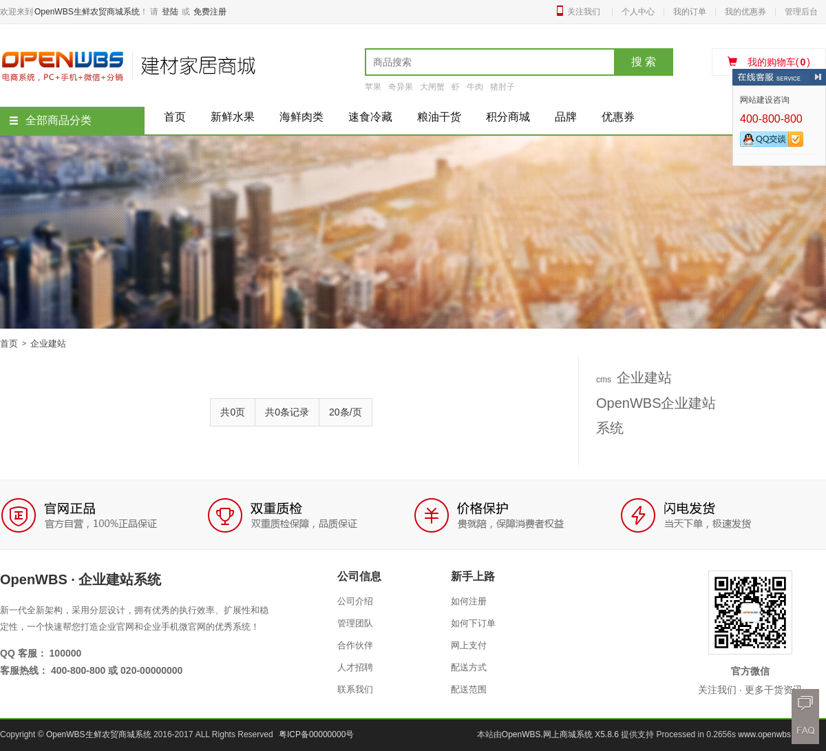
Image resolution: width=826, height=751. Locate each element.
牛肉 (475, 87)
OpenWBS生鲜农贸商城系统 (87, 12)
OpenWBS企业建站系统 (656, 415)
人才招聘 (355, 667)
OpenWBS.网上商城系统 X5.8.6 (561, 734)
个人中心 (638, 12)
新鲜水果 (233, 117)
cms (603, 379)
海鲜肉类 (301, 117)
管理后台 (801, 12)
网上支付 (469, 645)
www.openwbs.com (773, 734)
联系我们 (355, 689)
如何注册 (469, 601)
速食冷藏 (370, 117)
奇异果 (400, 87)
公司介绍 (355, 601)
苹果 (373, 87)
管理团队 (355, 623)
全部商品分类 (50, 120)
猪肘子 (502, 87)
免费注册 (209, 12)
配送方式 (469, 667)
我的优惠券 (745, 12)
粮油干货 (439, 117)
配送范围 (469, 689)
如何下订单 (473, 623)
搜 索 (643, 62)
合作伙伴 (355, 645)
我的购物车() (769, 62)
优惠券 (618, 117)
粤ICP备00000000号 (316, 734)
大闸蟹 (432, 87)
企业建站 (644, 377)
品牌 (566, 117)
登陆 (170, 12)
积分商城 (508, 117)
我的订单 (689, 12)
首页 (175, 117)
